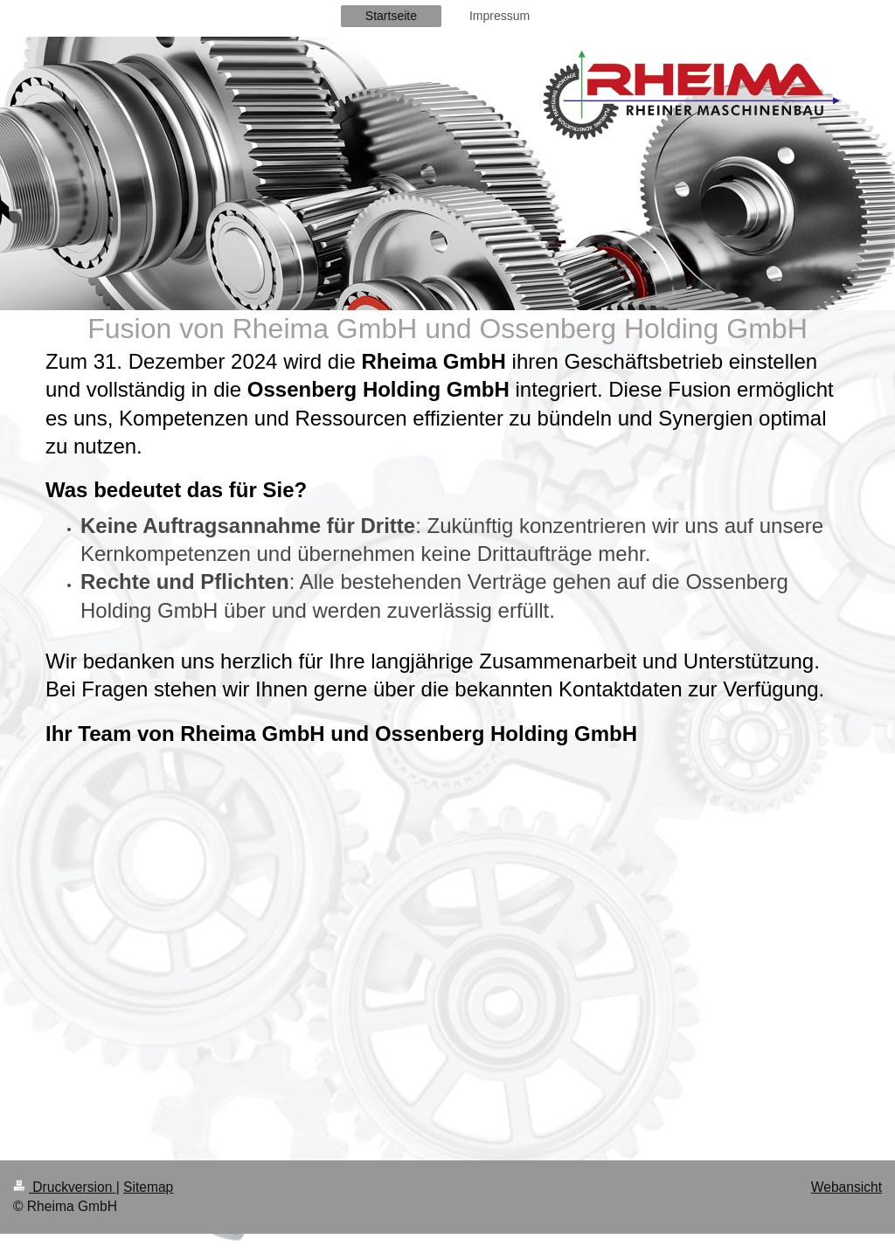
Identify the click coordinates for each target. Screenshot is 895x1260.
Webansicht (846, 1187)
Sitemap (148, 1187)
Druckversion (64, 1187)
